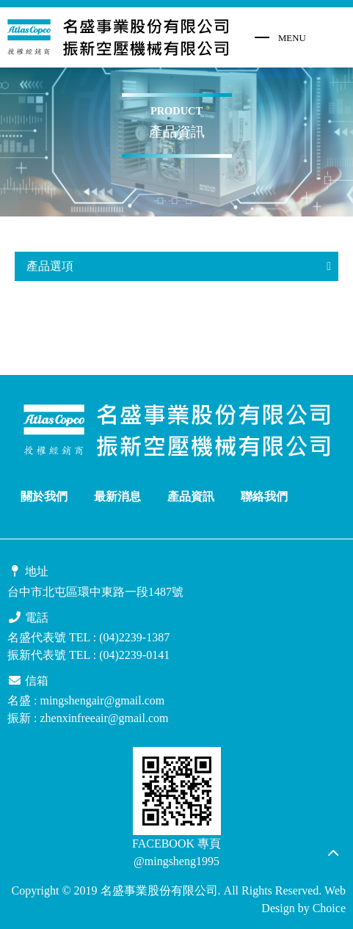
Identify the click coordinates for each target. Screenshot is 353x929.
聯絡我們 (264, 496)
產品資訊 (190, 496)
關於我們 (44, 496)
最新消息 (117, 496)
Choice (329, 908)
